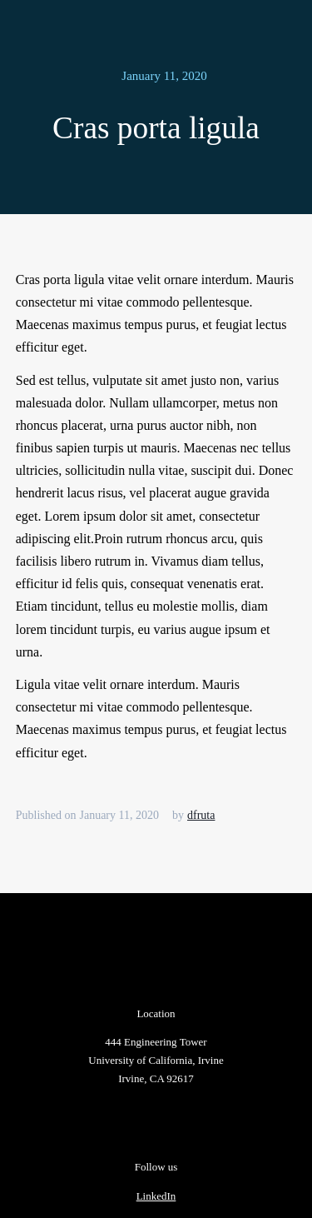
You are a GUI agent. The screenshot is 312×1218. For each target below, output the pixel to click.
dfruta (201, 815)
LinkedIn (156, 1196)
